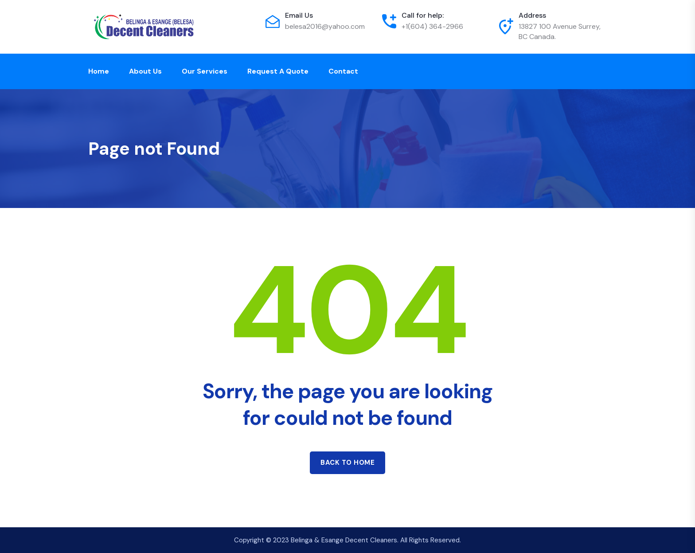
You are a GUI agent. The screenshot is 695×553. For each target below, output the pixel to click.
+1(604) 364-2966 (432, 26)
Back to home (347, 462)
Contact (343, 71)
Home (98, 71)
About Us (145, 71)
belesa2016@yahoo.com (325, 26)
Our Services (204, 71)
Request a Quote (277, 71)
